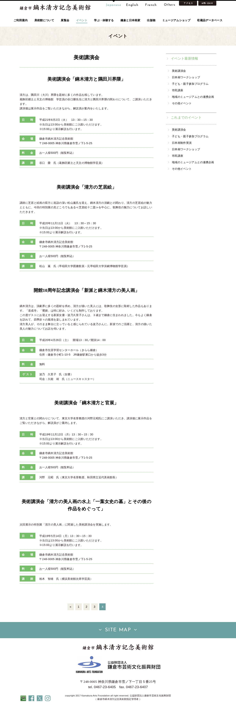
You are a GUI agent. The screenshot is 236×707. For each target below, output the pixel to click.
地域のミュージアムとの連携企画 (193, 96)
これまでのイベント (186, 117)
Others (169, 5)
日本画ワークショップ (186, 77)
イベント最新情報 (184, 58)
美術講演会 (179, 70)
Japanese (113, 5)
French (151, 5)
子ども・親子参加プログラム (190, 83)
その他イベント (182, 103)
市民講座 (177, 90)
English (132, 5)
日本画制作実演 (182, 142)
